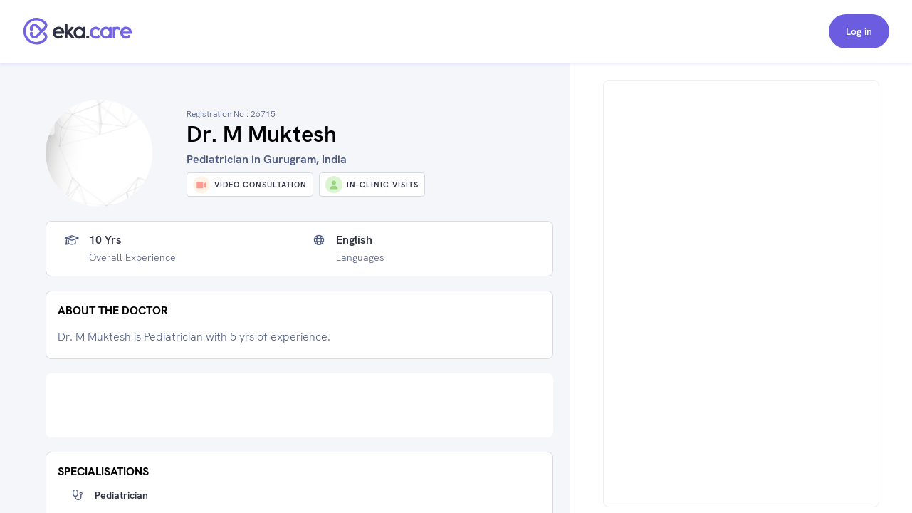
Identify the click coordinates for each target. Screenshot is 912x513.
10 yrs (105, 240)
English (354, 240)
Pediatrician (121, 495)
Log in (859, 31)
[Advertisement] (299, 405)
